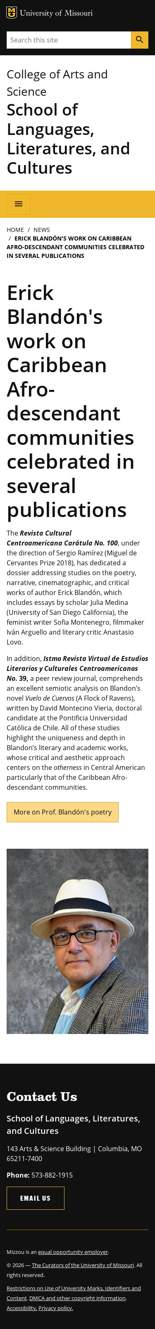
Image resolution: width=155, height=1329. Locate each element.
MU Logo (11, 13)
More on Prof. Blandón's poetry (63, 812)
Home (15, 230)
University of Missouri (56, 13)
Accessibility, (22, 1308)
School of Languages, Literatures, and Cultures (68, 138)
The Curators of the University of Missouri (83, 1265)
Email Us (35, 1198)
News (41, 230)
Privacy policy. (55, 1308)
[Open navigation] (19, 204)
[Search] (139, 40)
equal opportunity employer (73, 1252)
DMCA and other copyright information (77, 1298)
